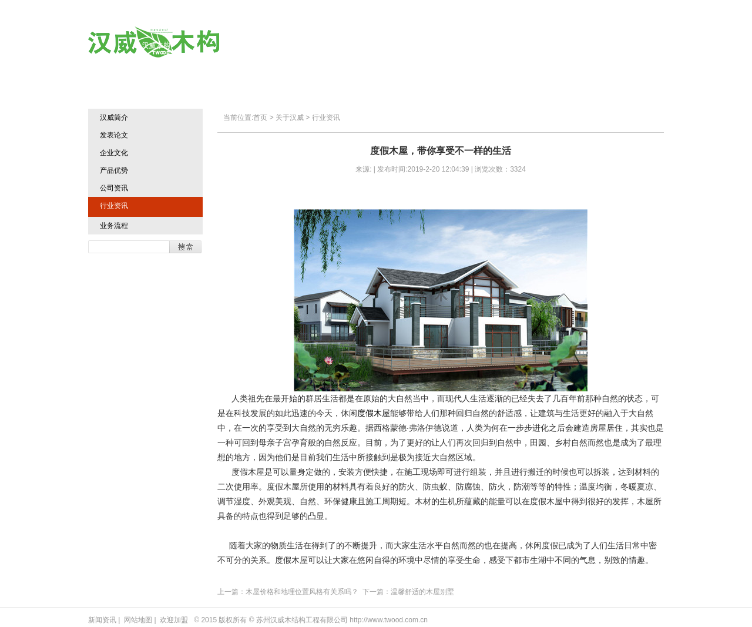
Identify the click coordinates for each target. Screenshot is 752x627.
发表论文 (114, 135)
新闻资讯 (102, 620)
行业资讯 (114, 206)
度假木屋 (373, 413)
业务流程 (114, 226)
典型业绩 (485, 43)
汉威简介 (114, 117)
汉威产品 (414, 43)
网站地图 (138, 620)
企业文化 (114, 153)
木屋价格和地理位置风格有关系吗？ (302, 592)
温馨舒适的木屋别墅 (422, 592)
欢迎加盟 (555, 43)
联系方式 (626, 43)
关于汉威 (344, 43)
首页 (282, 42)
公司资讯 (114, 188)
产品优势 (114, 170)
